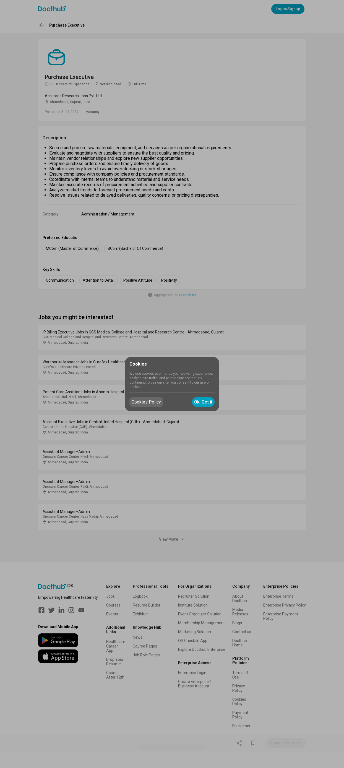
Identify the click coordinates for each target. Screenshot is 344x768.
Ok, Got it (203, 402)
